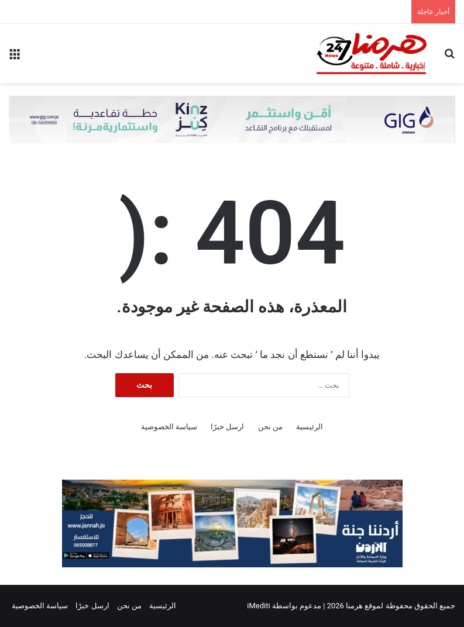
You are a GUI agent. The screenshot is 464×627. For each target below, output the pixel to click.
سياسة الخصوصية (169, 426)
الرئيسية (309, 426)
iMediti (258, 605)
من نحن (270, 426)
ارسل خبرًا (227, 426)
